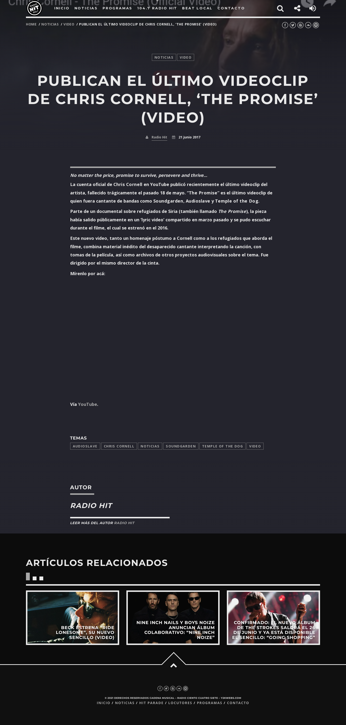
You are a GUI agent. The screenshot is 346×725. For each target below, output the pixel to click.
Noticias (150, 446)
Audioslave (85, 446)
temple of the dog (222, 446)
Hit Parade (151, 703)
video (68, 24)
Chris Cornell (119, 446)
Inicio (104, 703)
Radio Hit (159, 137)
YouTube (87, 404)
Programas (209, 703)
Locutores (180, 703)
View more (72, 617)
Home (31, 24)
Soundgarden (181, 446)
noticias (50, 24)
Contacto (238, 703)
